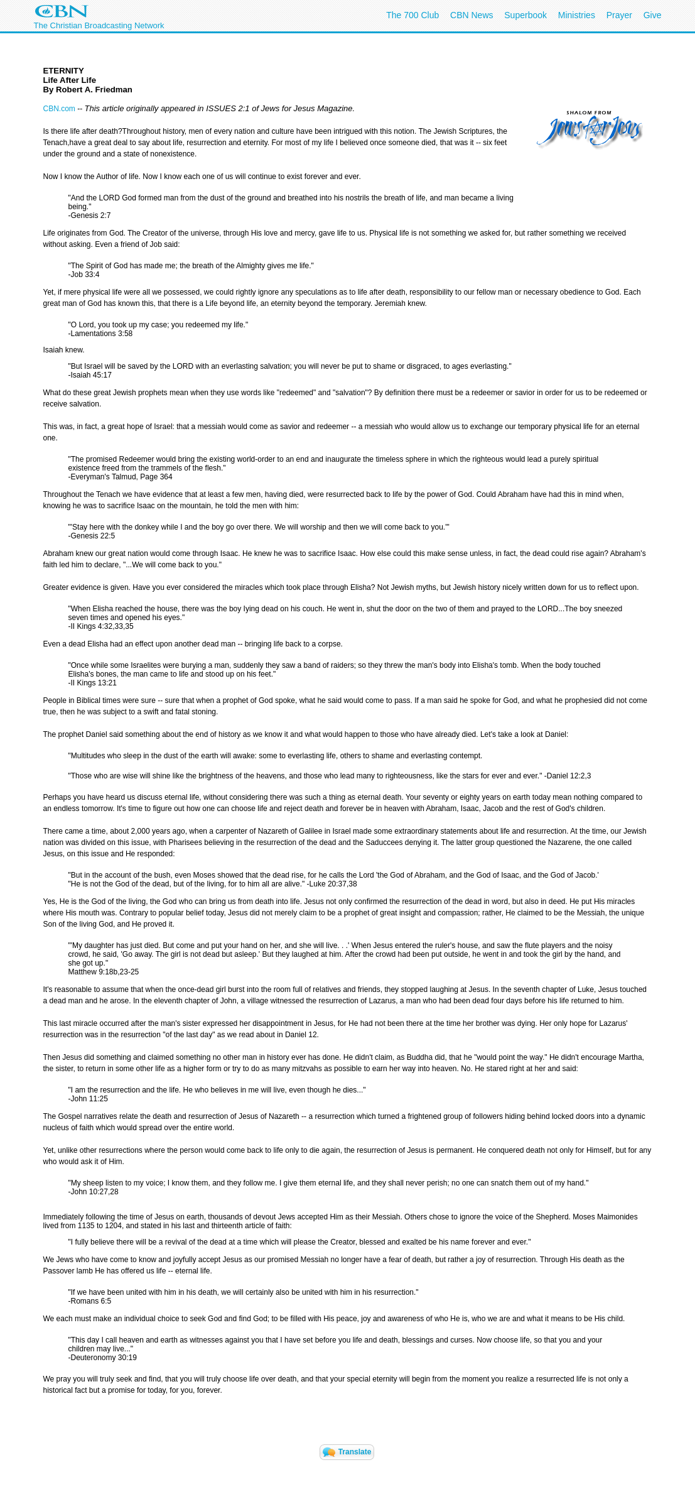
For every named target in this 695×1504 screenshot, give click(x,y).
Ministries (576, 15)
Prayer (619, 15)
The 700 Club (412, 15)
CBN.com (59, 108)
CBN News (471, 15)
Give (653, 15)
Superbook (525, 15)
